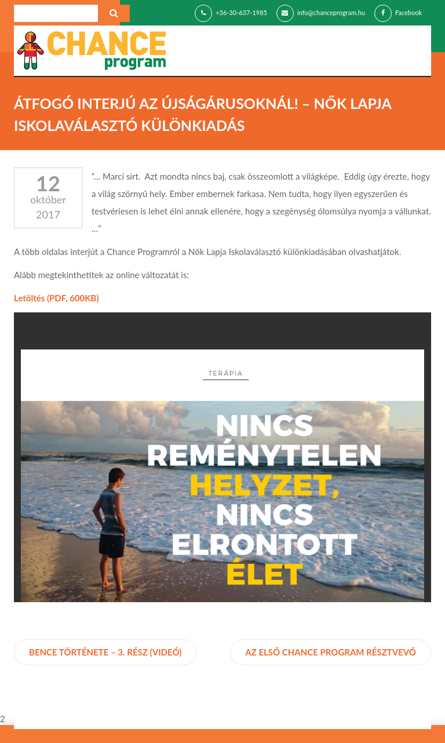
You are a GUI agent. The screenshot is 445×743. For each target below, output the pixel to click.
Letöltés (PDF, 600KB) (56, 298)
